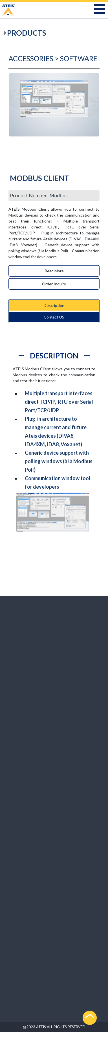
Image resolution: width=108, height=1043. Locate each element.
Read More (54, 270)
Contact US (54, 317)
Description (54, 305)
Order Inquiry (54, 283)
